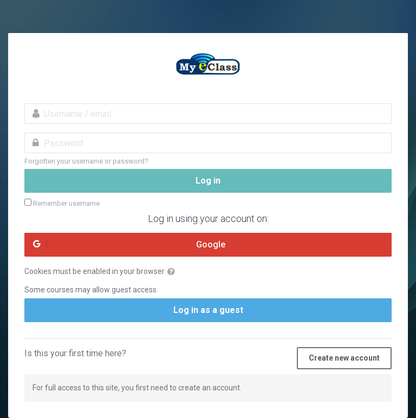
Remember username (66, 203)
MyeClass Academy (208, 65)
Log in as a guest (208, 310)
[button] (173, 272)
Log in (208, 180)
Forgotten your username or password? (86, 161)
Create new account (344, 358)
